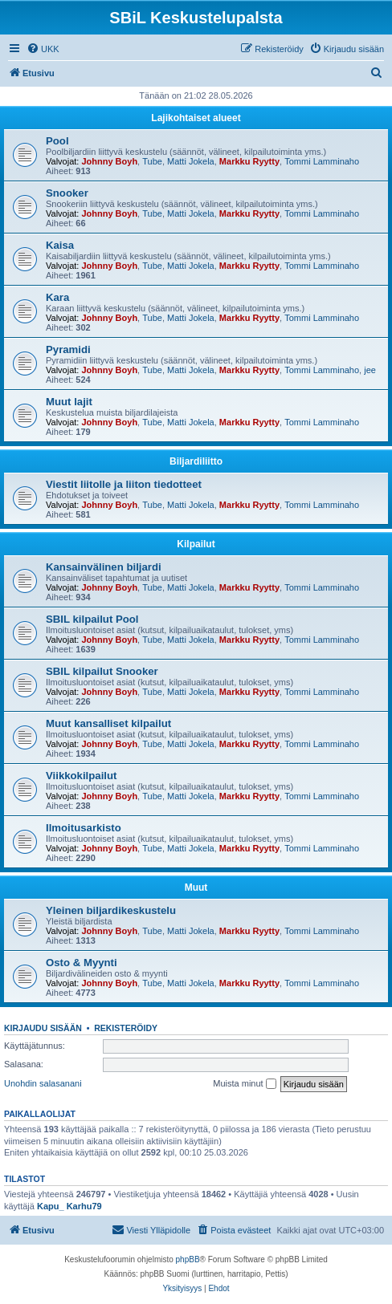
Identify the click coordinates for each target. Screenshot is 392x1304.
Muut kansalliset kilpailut (108, 723)
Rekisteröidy (125, 1028)
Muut (196, 887)
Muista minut (244, 1084)
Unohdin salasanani (43, 1083)
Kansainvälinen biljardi (103, 567)
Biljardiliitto (196, 461)
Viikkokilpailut (81, 776)
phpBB (188, 1259)
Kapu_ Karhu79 (69, 1206)
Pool (57, 141)
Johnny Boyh (109, 161)
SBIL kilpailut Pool (92, 619)
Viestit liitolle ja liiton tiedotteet (124, 484)
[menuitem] (43, 49)
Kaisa (60, 245)
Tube (152, 161)
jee (370, 370)
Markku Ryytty (249, 161)
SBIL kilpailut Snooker (102, 671)
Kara (57, 297)
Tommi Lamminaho (321, 161)
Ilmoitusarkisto (83, 828)
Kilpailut (195, 544)
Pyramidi (68, 349)
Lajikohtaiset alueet (195, 118)
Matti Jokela (190, 161)
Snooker (67, 193)
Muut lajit (69, 402)
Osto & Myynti (81, 963)
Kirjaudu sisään (43, 1028)
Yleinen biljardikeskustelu (111, 910)
